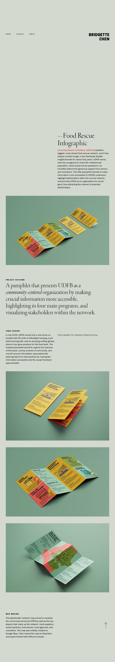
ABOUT (32, 34)
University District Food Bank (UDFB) (75, 150)
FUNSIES (20, 34)
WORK (8, 34)
